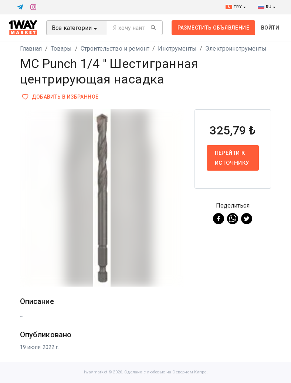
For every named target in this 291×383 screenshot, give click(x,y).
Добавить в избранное (61, 97)
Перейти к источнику (233, 158)
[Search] (153, 28)
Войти (270, 27)
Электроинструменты (236, 48)
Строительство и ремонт (115, 48)
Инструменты (177, 48)
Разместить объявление (213, 27)
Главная (31, 48)
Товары (61, 48)
